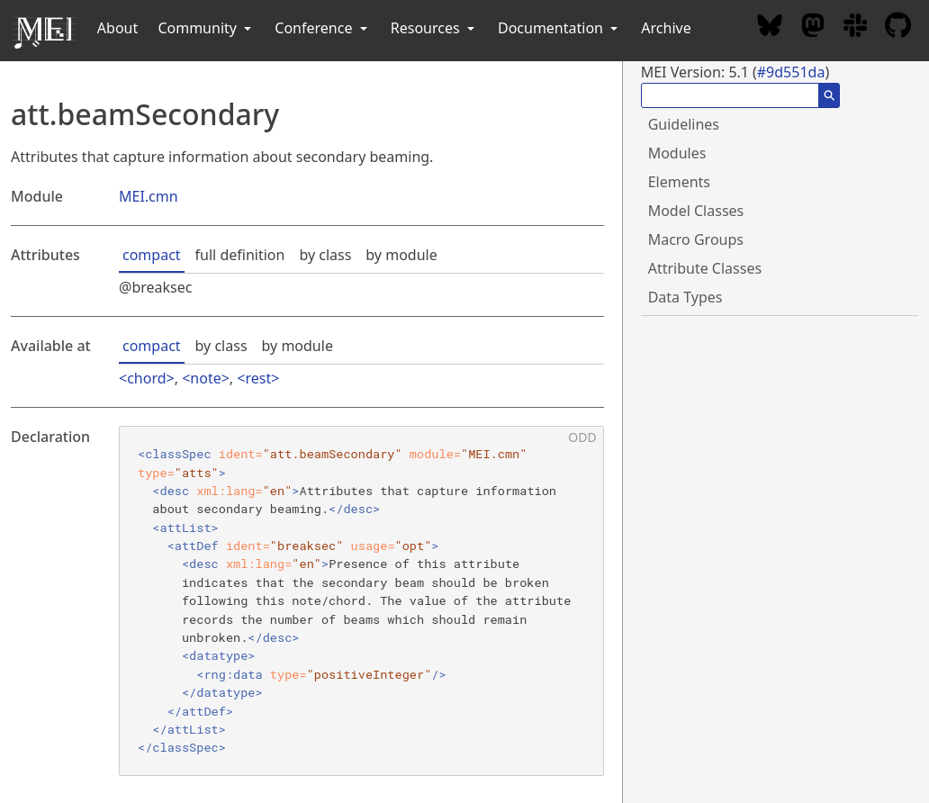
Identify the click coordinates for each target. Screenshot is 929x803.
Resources (434, 28)
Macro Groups (696, 239)
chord (146, 378)
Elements (679, 182)
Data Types (685, 297)
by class (325, 255)
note (205, 378)
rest (258, 378)
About (117, 28)
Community (206, 28)
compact (151, 255)
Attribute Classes (705, 268)
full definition (240, 255)
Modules (677, 153)
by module (401, 255)
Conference (322, 28)
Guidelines (683, 124)
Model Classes (696, 211)
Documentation (559, 28)
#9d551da (791, 72)
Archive (665, 28)
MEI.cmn (148, 196)
